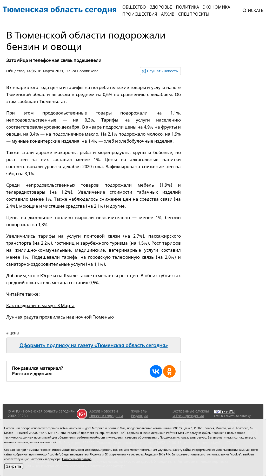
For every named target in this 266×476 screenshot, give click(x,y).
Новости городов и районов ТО (106, 418)
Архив (167, 14)
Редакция (139, 415)
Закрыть (13, 466)
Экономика (216, 7)
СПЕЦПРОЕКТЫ (193, 14)
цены (14, 333)
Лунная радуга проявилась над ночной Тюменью (60, 317)
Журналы (139, 411)
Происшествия (139, 14)
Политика (187, 7)
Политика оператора (76, 459)
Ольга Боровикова (81, 70)
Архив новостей (103, 411)
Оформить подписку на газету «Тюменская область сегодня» (93, 345)
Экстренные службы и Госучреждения (190, 413)
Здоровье (161, 7)
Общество (134, 7)
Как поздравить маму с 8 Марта (40, 305)
